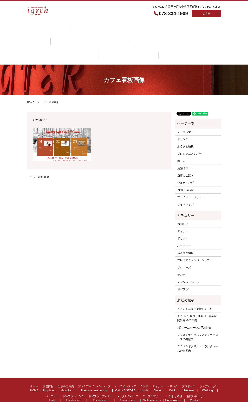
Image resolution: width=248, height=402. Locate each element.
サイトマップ (185, 189)
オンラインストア (150, 25)
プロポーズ (59, 34)
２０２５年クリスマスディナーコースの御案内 (197, 321)
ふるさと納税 (69, 43)
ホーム (36, 25)
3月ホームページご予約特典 (194, 312)
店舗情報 (55, 25)
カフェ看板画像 (39, 161)
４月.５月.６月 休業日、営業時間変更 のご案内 (197, 303)
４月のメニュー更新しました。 (196, 293)
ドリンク (37, 34)
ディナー (193, 25)
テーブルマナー (41, 43)
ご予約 (206, 13)
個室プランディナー (169, 34)
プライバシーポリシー (190, 182)
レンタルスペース (202, 34)
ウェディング (84, 34)
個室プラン (184, 273)
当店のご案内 (79, 25)
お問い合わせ (95, 43)
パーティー (108, 34)
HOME (30, 87)
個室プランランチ (136, 34)
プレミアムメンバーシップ (112, 25)
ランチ (174, 25)
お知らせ (182, 208)
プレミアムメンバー (189, 138)
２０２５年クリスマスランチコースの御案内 (197, 333)
